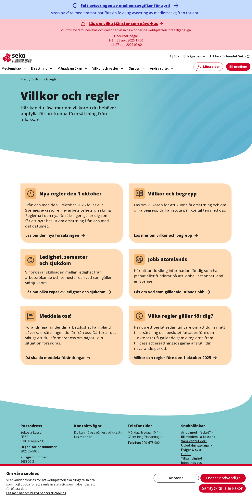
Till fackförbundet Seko (229, 56)
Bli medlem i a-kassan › (198, 437)
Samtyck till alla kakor (222, 488)
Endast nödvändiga (223, 478)
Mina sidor (208, 66)
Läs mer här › (84, 437)
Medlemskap (14, 68)
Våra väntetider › (194, 441)
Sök (174, 56)
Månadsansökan (72, 68)
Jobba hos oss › (192, 463)
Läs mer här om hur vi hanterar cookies (36, 493)
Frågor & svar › (192, 450)
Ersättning (42, 68)
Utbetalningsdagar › (196, 445)
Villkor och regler (108, 68)
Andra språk (162, 68)
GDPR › (186, 454)
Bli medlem (238, 66)
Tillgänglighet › (192, 458)
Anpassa (176, 478)
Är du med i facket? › (197, 432)
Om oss (137, 68)
